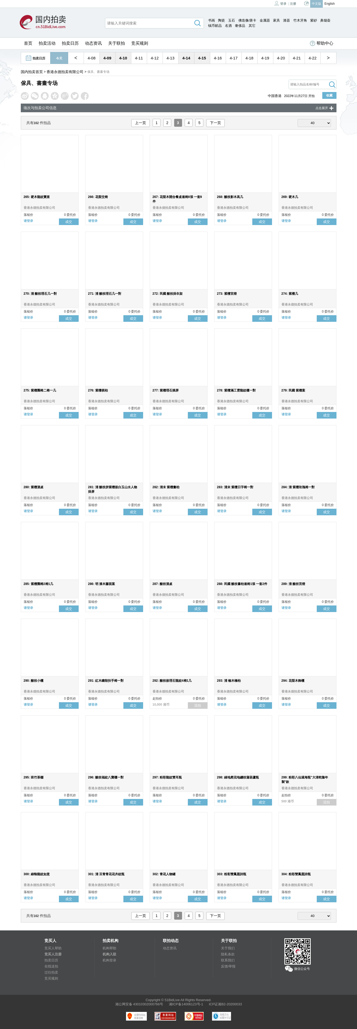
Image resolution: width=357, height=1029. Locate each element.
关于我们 (228, 948)
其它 (252, 26)
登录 (280, 3)
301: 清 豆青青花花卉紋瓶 (106, 874)
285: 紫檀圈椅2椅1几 (38, 584)
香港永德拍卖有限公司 (65, 72)
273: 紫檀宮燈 (227, 294)
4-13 (170, 58)
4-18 (249, 58)
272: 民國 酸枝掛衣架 (168, 294)
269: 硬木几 (289, 197)
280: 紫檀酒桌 (33, 487)
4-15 (202, 58)
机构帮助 (109, 948)
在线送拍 (51, 966)
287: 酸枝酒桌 (162, 584)
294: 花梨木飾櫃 (292, 680)
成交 (68, 222)
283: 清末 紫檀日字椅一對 (235, 487)
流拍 (197, 705)
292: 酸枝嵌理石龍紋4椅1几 (172, 680)
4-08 (91, 58)
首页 (28, 43)
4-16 (218, 58)
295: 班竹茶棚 (33, 777)
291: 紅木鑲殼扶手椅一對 (106, 680)
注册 (293, 4)
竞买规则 (139, 43)
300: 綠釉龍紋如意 (37, 874)
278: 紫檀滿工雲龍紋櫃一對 (236, 390)
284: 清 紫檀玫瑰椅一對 (298, 487)
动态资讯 (93, 43)
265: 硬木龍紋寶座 (37, 197)
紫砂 (313, 20)
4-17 (234, 58)
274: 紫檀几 (289, 294)
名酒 (228, 26)
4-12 (155, 58)
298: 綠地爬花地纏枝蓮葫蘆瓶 (238, 777)
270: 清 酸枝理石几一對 (40, 294)
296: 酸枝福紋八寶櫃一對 (106, 777)
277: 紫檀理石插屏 (166, 390)
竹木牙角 (300, 20)
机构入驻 (109, 954)
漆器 (286, 20)
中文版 (316, 4)
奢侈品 (240, 26)
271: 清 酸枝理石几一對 (105, 294)
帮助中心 (321, 43)
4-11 (139, 58)
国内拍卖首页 (32, 72)
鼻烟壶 (325, 20)
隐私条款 (228, 954)
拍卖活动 (47, 43)
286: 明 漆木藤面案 (101, 584)
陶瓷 (221, 20)
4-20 (281, 58)
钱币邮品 (215, 26)
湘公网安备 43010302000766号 (139, 1004)
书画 (211, 20)
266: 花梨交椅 (98, 197)
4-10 (123, 58)
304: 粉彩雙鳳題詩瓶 (296, 874)
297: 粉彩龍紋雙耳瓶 (167, 777)
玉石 (231, 20)
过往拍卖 (51, 972)
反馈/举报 (228, 966)
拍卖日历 (70, 43)
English (329, 4)
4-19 (265, 58)
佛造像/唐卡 (247, 20)
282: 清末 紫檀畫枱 (166, 487)
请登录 (28, 221)
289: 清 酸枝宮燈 (293, 584)
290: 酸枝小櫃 (33, 680)
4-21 (297, 58)
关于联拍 (116, 43)
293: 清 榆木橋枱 (229, 680)
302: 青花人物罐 (164, 874)
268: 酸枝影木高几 (230, 197)
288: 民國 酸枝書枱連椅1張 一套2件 (242, 584)
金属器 (265, 20)
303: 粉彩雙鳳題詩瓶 (231, 874)
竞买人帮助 (53, 948)
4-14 (186, 58)
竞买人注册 (53, 954)
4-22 (312, 58)
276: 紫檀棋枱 (98, 390)
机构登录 (109, 960)
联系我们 (228, 960)
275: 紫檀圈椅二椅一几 (40, 390)
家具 (276, 20)
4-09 (107, 58)
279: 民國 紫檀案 (293, 390)
